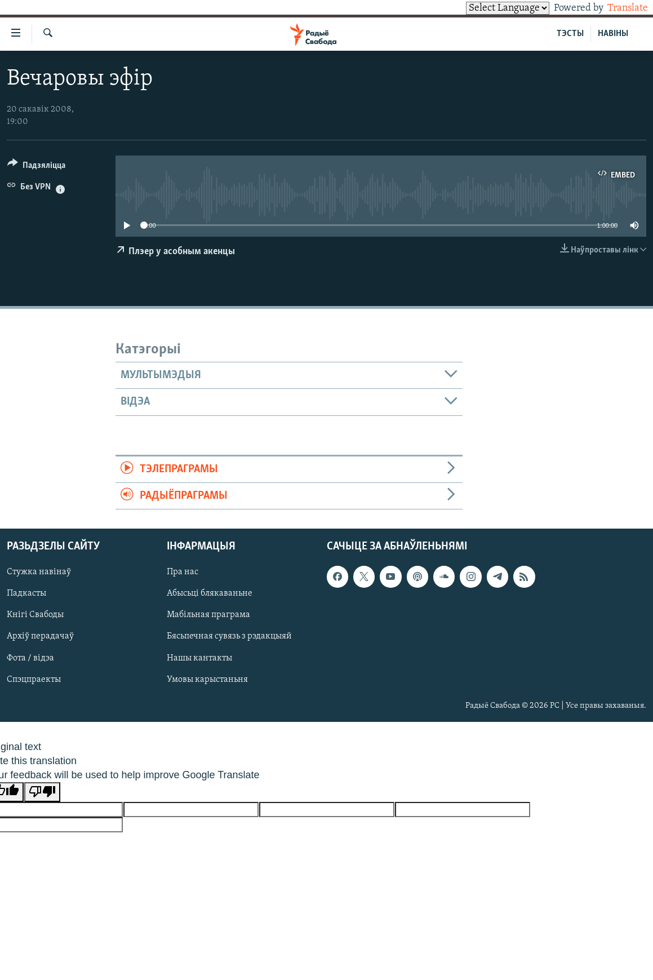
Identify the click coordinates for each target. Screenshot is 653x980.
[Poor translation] (42, 792)
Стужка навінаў (39, 572)
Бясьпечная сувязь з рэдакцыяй (229, 636)
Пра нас (182, 572)
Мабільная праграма (208, 615)
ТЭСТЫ (570, 33)
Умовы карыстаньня (207, 679)
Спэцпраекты (34, 679)
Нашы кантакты (199, 658)
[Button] (36, 167)
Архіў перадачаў (40, 636)
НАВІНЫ (613, 33)
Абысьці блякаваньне (209, 593)
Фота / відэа (30, 658)
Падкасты (26, 593)
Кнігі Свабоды (35, 615)
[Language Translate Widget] (488, 8)
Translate (617, 8)
